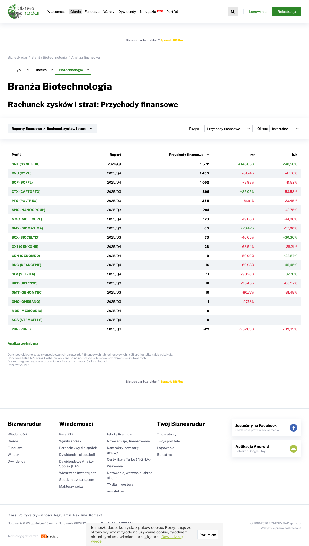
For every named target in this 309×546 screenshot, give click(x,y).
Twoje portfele (168, 441)
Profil (16, 155)
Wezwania (115, 466)
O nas (12, 515)
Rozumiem (207, 535)
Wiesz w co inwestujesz (77, 473)
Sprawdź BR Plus (171, 40)
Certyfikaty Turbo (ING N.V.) (129, 459)
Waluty (109, 12)
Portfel (172, 12)
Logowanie (258, 12)
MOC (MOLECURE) (27, 219)
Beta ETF (66, 434)
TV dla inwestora (120, 484)
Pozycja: (221, 128)
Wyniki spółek (70, 441)
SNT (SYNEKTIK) (26, 164)
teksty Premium (119, 434)
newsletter (115, 491)
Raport (115, 155)
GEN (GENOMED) (26, 256)
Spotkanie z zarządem (76, 480)
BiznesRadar (17, 57)
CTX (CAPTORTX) (26, 192)
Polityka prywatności (35, 515)
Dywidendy (127, 12)
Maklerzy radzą (71, 486)
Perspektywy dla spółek (78, 448)
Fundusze (92, 12)
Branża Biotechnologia (49, 57)
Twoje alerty (167, 434)
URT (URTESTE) (25, 283)
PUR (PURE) (21, 329)
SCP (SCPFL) (22, 182)
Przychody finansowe (186, 155)
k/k (294, 155)
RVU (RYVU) (22, 173)
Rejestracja (287, 12)
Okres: (279, 128)
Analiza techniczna (23, 343)
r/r (252, 155)
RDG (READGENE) (26, 265)
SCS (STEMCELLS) (27, 320)
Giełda (75, 12)
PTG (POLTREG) (25, 201)
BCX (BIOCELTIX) (26, 237)
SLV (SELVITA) (23, 274)
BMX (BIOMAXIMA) (27, 228)
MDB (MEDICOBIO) (27, 311)
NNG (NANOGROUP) (28, 210)
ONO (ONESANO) (26, 302)
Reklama (80, 515)
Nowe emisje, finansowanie (128, 441)
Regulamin (62, 515)
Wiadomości (57, 12)
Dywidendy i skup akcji (77, 454)
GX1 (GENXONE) (25, 247)
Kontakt (95, 515)
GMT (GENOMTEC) (27, 292)
